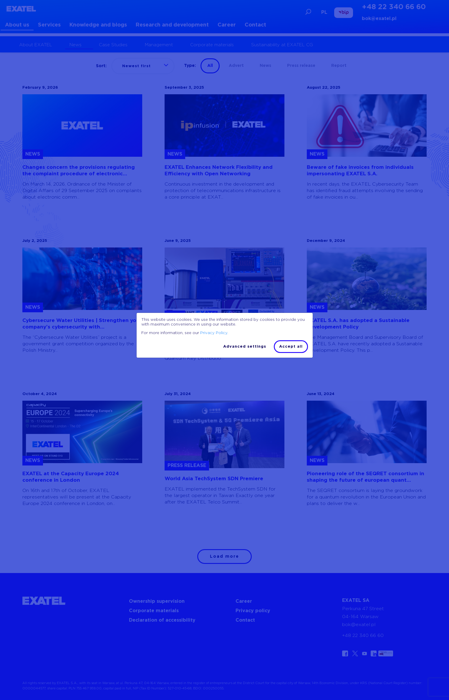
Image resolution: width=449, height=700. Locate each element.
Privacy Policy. (214, 333)
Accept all (291, 347)
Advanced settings (244, 347)
